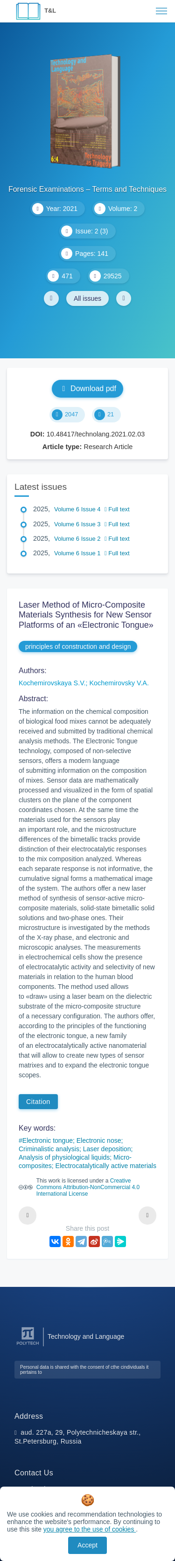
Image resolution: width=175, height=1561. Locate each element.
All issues (87, 298)
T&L (50, 10)
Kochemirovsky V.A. (118, 683)
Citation (38, 1101)
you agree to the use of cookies (89, 1529)
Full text (117, 509)
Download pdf (87, 388)
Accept (87, 1545)
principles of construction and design (78, 646)
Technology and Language (86, 1336)
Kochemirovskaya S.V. (52, 683)
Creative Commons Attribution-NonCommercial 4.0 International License (88, 1187)
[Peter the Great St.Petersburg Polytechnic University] (27, 1345)
